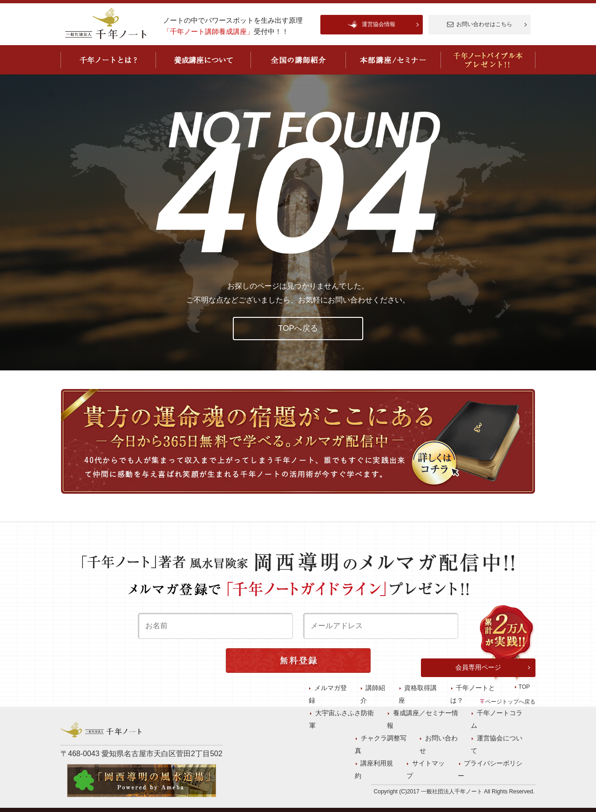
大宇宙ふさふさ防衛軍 (377, 755)
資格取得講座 (438, 745)
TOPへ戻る (298, 328)
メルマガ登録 (364, 745)
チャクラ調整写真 (410, 766)
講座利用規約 (470, 776)
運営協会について (507, 766)
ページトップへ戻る (510, 701)
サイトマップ (513, 776)
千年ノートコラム (507, 755)
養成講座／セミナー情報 (445, 755)
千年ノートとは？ (487, 745)
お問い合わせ (459, 766)
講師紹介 (401, 745)
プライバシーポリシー (351, 766)
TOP (524, 745)
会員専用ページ (478, 725)
